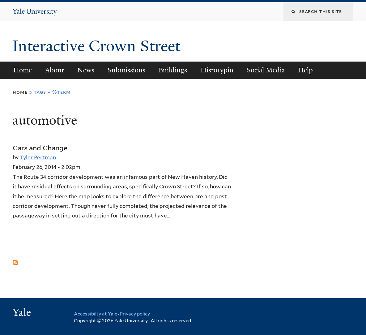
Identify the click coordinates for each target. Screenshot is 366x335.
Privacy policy (135, 314)
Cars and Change (40, 148)
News (85, 70)
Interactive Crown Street (98, 46)
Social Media (266, 70)
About (54, 70)
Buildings (173, 70)
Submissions (126, 70)
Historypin (217, 70)
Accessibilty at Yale (95, 314)
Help (305, 70)
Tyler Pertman (38, 157)
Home (22, 70)
